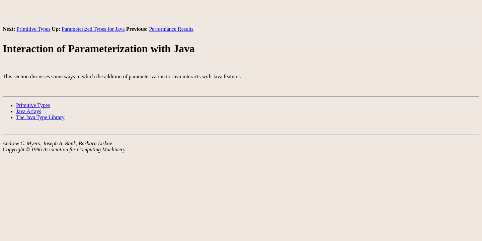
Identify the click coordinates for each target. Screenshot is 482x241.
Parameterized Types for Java (93, 29)
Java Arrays (28, 111)
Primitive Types (33, 29)
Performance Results (171, 29)
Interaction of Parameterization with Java (99, 49)
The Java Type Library (40, 117)
